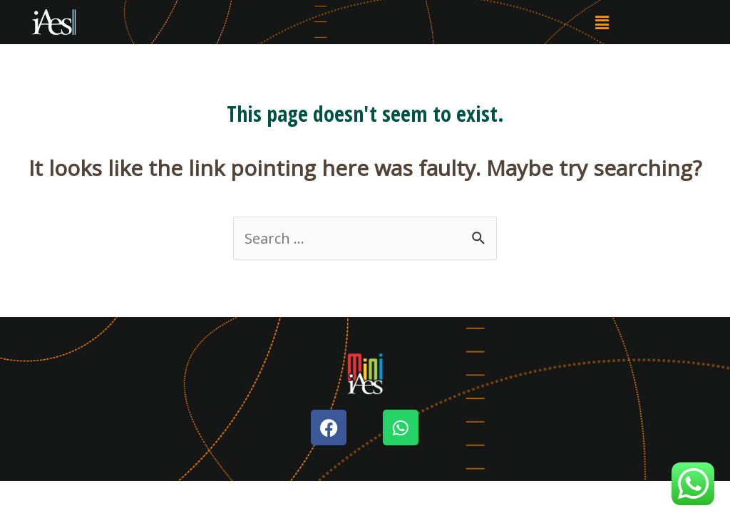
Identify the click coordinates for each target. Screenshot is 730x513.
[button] (602, 22)
